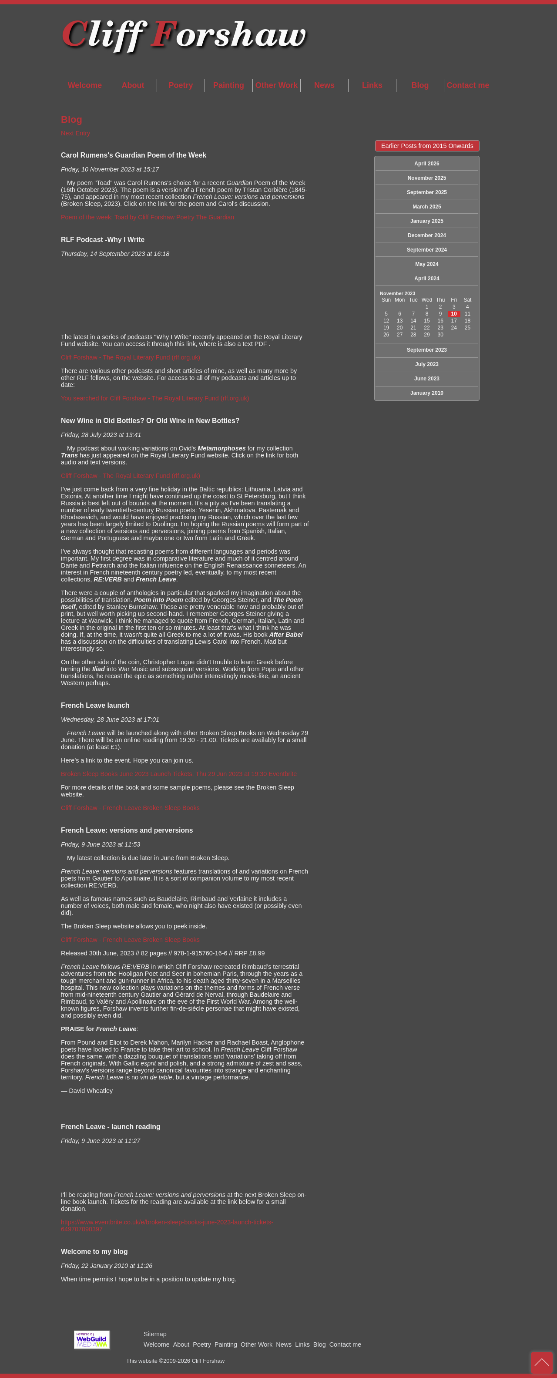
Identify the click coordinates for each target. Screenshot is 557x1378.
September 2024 (427, 250)
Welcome (85, 85)
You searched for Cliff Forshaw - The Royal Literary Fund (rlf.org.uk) (155, 398)
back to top (542, 1363)
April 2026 (426, 164)
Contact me (467, 85)
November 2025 (427, 178)
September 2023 (427, 350)
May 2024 (426, 264)
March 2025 (427, 207)
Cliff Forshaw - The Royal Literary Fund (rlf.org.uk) (130, 357)
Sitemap (155, 1334)
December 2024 (427, 235)
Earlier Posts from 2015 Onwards (427, 145)
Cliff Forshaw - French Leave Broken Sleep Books (130, 807)
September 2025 (427, 192)
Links (372, 85)
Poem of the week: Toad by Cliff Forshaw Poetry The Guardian (147, 217)
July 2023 (427, 364)
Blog (420, 85)
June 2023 (427, 379)
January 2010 (426, 393)
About (133, 85)
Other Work (276, 85)
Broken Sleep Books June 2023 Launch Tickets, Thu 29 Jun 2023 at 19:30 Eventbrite (179, 773)
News (324, 85)
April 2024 (426, 279)
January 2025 (426, 221)
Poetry (180, 85)
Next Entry (75, 133)
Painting (228, 85)
